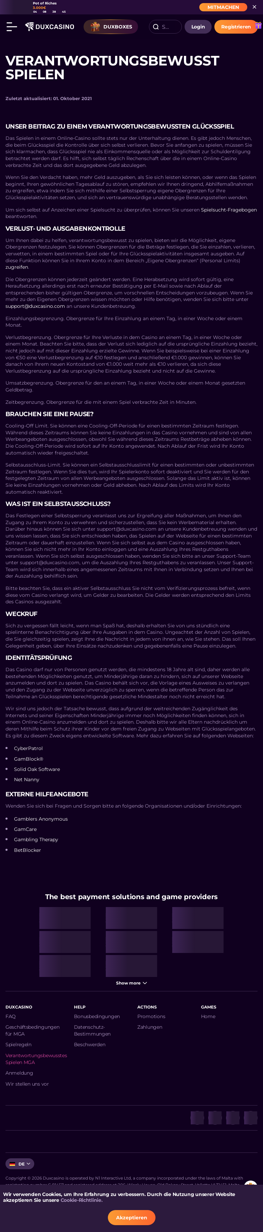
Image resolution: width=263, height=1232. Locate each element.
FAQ (10, 1016)
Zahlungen (149, 1027)
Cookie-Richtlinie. (82, 1200)
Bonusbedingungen (97, 1016)
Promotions (151, 1016)
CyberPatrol (28, 748)
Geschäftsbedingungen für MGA (32, 1030)
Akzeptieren (131, 1218)
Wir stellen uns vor (27, 1084)
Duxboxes (111, 26)
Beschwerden (89, 1044)
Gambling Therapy (36, 839)
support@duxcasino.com (35, 306)
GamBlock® (28, 759)
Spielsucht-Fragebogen (229, 210)
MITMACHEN (223, 7)
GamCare (25, 829)
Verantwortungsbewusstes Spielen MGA (36, 1058)
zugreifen (16, 267)
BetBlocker (27, 850)
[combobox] (165, 27)
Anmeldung (19, 1073)
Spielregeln (18, 1044)
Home (208, 1016)
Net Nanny (26, 779)
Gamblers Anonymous (41, 819)
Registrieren (236, 27)
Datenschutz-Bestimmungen (92, 1030)
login (198, 27)
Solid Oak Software (37, 769)
